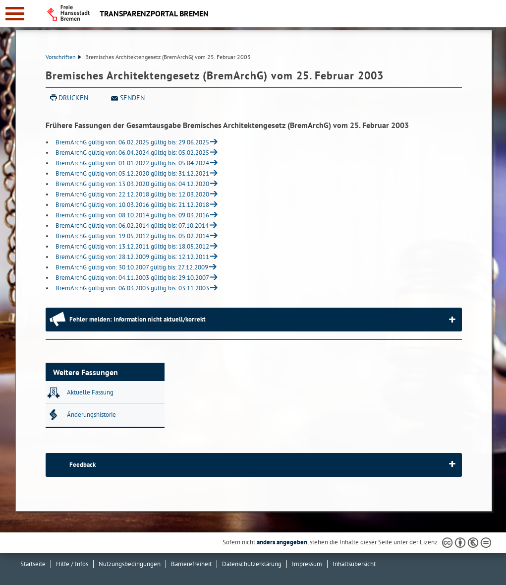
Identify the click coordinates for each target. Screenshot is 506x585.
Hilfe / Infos (72, 564)
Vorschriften (63, 57)
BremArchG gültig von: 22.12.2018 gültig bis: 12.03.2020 (132, 194)
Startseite (33, 564)
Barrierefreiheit (191, 564)
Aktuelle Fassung (90, 392)
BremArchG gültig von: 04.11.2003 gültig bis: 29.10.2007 (132, 277)
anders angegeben (282, 542)
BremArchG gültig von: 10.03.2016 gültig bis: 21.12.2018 (132, 204)
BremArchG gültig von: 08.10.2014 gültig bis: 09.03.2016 (132, 215)
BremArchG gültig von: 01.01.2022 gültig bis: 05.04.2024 (132, 163)
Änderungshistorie (91, 414)
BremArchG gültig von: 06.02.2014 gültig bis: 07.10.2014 (132, 225)
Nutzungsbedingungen (130, 564)
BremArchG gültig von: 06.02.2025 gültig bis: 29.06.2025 (132, 142)
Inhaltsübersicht (354, 564)
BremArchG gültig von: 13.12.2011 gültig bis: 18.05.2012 (132, 246)
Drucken (73, 97)
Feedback (82, 464)
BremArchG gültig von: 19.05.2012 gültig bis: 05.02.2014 (132, 236)
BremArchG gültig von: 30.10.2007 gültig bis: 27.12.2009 (132, 267)
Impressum (307, 564)
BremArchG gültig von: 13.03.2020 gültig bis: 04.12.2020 (132, 184)
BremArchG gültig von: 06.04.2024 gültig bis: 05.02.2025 (132, 152)
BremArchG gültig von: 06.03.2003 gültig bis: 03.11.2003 (132, 288)
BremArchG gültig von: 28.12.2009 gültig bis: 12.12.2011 (132, 257)
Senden (132, 97)
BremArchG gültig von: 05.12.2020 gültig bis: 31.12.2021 (132, 173)
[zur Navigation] (15, 13)
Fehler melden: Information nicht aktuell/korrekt (137, 319)
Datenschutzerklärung (251, 564)
